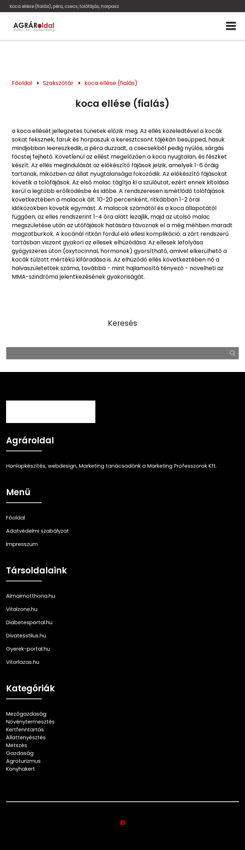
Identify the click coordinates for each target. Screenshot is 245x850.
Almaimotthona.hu (30, 596)
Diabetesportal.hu (29, 622)
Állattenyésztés (26, 737)
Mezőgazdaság (26, 713)
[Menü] (231, 26)
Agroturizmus (23, 761)
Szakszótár (58, 83)
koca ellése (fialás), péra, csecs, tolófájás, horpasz (64, 6)
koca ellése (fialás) (111, 83)
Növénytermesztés (30, 721)
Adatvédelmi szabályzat (37, 531)
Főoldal (22, 83)
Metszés (16, 745)
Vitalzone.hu (22, 609)
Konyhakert (20, 768)
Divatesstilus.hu (26, 635)
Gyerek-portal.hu (28, 648)
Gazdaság (20, 753)
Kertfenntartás (25, 729)
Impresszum (22, 544)
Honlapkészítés (25, 465)
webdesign (62, 465)
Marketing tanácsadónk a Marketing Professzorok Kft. (148, 465)
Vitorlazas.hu (22, 662)
